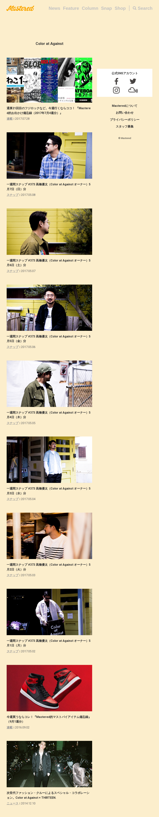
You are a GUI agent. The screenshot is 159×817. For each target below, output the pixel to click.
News (54, 8)
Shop (120, 8)
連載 (10, 118)
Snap (106, 8)
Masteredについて (124, 106)
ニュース (12, 803)
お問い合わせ (125, 112)
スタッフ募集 (125, 126)
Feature (71, 8)
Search (145, 8)
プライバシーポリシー (124, 119)
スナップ (12, 195)
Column (90, 8)
